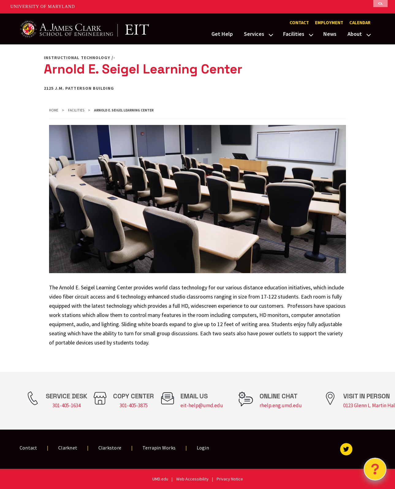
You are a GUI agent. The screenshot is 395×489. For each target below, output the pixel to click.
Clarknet (67, 448)
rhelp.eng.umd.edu (281, 405)
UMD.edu (160, 479)
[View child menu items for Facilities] (311, 34)
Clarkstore (110, 448)
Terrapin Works (159, 448)
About (355, 33)
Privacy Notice (230, 479)
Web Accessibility (192, 479)
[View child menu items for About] (368, 34)
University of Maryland (42, 6)
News (329, 33)
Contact (299, 22)
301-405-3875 (134, 405)
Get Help (222, 33)
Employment (329, 22)
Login (203, 448)
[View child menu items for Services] (271, 34)
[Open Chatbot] (375, 469)
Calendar (359, 22)
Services (254, 33)
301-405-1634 (66, 405)
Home (53, 110)
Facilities (293, 33)
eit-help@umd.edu (201, 405)
